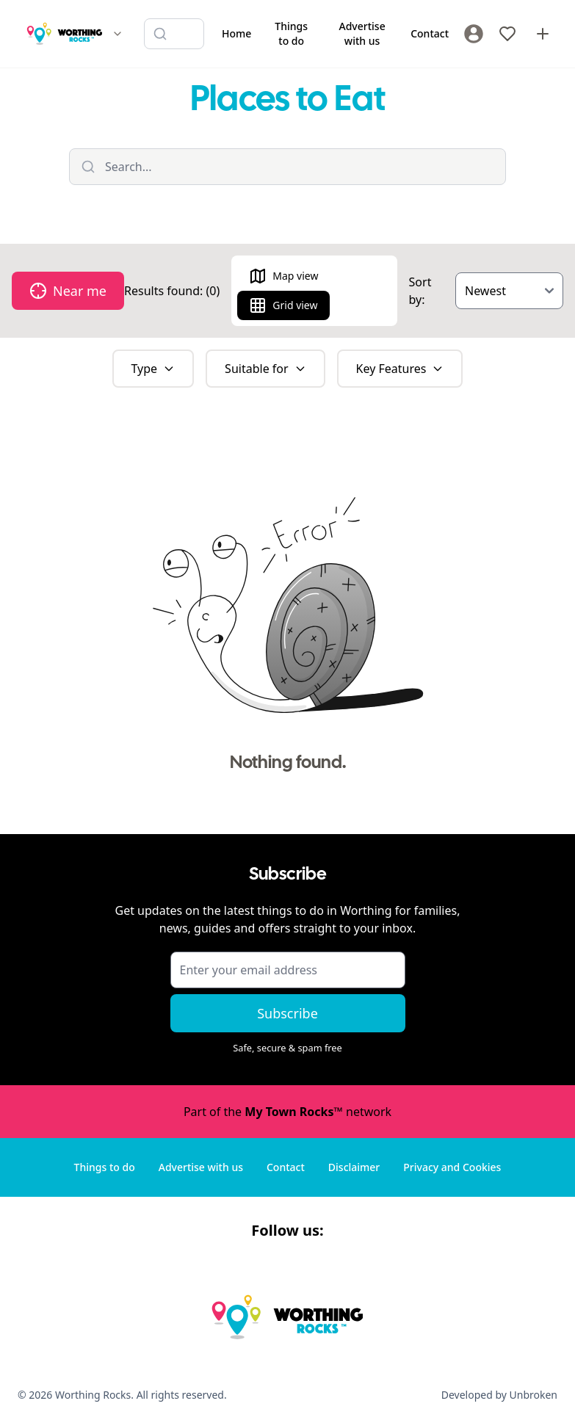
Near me (67, 291)
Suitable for (265, 369)
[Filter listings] (287, 166)
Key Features (400, 369)
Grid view (283, 305)
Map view (283, 276)
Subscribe (287, 1013)
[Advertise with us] (542, 33)
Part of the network (287, 1112)
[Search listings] (174, 33)
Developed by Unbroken (499, 1395)
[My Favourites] (507, 33)
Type (153, 369)
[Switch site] (117, 34)
